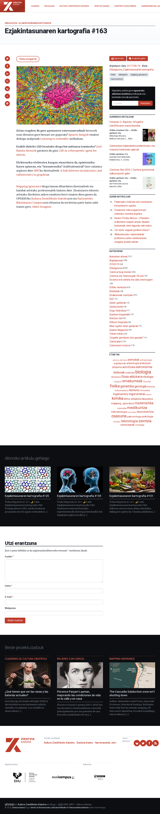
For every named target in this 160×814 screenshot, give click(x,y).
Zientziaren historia (119, 345)
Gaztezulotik (116, 306)
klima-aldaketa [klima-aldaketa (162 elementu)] (132, 398)
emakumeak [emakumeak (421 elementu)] (132, 381)
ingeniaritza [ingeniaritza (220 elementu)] (120, 394)
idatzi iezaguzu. (42, 206)
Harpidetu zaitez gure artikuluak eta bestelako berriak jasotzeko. (128, 93)
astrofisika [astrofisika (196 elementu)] (128, 367)
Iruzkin (9, 556)
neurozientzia (117, 79)
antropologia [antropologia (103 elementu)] (146, 360)
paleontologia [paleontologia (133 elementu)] (134, 416)
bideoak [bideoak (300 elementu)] (119, 372)
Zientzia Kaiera (84, 742)
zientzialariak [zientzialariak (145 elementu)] (127, 424)
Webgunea (10, 608)
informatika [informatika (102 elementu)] (145, 390)
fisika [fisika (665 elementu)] (115, 385)
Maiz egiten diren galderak (123, 326)
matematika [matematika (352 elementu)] (144, 403)
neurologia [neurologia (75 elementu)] (132, 412)
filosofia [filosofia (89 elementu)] (147, 381)
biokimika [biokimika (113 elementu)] (130, 372)
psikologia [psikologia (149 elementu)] (147, 416)
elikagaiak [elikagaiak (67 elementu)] (118, 382)
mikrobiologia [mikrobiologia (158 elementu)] (119, 411)
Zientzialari (115, 341)
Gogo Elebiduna (117, 310)
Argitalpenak (116, 260)
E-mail (9, 597)
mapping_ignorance (139, 75)
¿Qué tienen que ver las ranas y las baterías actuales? (26, 693)
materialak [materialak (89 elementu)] (121, 408)
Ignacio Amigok (79, 134)
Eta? (111, 298)
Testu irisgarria (28, 58)
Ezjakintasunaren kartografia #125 (27, 496)
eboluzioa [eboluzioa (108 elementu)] (116, 377)
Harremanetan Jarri (105, 742)
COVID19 (114, 264)
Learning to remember (54, 138)
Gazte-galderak (117, 302)
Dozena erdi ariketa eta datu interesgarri (131, 279)
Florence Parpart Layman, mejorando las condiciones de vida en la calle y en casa (79, 695)
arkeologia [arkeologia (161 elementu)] (133, 363)
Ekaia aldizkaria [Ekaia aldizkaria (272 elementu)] (131, 376)
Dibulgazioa (11, 23)
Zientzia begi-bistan (120, 272)
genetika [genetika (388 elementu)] (127, 386)
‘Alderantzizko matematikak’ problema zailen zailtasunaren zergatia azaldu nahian (130, 238)
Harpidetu (145, 103)
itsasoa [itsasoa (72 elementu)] (148, 394)
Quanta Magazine (118, 329)
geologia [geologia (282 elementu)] (141, 386)
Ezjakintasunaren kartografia (35, 23)
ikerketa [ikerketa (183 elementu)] (134, 390)
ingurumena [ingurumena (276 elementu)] (137, 394)
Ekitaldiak (114, 291)
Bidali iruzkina (15, 620)
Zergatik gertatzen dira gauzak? (126, 337)
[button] (7, 58)
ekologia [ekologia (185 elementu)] (148, 376)
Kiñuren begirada (118, 322)
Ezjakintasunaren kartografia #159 (79, 496)
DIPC (37, 170)
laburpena (123, 75)
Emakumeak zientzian (121, 295)
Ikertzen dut (115, 318)
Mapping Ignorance (28, 186)
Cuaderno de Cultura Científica (26, 658)
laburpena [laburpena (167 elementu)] (147, 398)
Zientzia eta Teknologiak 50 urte (126, 275)
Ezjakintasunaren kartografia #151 (131, 496)
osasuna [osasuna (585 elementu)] (118, 416)
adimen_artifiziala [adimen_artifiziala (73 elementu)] (120, 360)
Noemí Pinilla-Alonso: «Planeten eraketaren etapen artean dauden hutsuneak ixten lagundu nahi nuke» (133, 222)
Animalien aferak (118, 256)
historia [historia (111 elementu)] (151, 386)
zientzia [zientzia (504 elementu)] (144, 421)
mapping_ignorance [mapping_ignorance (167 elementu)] (122, 403)
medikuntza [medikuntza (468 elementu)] (137, 408)
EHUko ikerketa (117, 287)
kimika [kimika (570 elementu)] (117, 398)
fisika (113, 75)
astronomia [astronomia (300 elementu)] (144, 367)
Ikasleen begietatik (119, 314)
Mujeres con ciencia (70, 658)
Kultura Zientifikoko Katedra (49, 198)
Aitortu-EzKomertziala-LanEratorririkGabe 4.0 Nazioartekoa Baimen (59, 808)
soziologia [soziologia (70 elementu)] (116, 422)
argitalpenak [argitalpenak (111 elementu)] (120, 363)
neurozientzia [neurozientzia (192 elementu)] (145, 411)
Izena (8, 586)
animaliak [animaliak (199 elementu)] (133, 359)
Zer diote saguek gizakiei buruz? (132, 230)
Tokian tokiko (116, 333)
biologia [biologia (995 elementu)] (143, 372)
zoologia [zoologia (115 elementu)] (139, 425)
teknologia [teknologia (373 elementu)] (129, 421)
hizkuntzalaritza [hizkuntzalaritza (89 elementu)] (122, 390)
